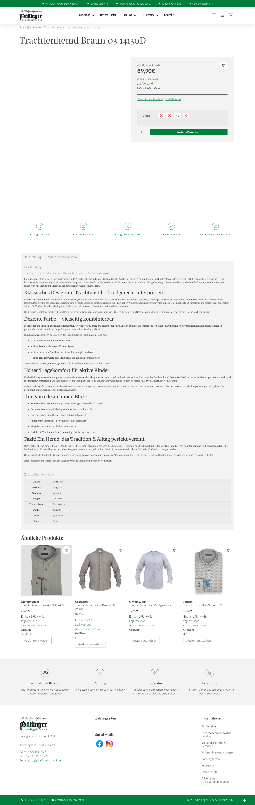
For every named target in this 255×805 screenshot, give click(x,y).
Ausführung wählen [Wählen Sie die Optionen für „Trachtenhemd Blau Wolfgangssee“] (144, 640)
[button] (223, 65)
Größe (146, 115)
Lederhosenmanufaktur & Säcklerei (217, 734)
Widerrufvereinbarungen (217, 752)
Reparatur (155, 683)
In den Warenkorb (188, 132)
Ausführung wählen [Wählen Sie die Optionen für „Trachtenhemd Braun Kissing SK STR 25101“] (90, 644)
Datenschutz (209, 772)
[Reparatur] (155, 673)
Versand (147, 83)
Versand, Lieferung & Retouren (214, 744)
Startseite (25, 27)
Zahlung (100, 683)
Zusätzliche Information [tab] (62, 257)
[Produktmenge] (142, 132)
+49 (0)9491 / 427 (35, 751)
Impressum (208, 765)
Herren (37, 27)
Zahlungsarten (210, 759)
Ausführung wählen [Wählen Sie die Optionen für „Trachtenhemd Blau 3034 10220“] (198, 640)
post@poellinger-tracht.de (44, 760)
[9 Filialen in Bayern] (45, 673)
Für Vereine (208, 726)
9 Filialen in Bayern (45, 683)
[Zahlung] (100, 673)
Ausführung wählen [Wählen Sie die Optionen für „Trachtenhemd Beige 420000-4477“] (36, 640)
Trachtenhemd (53, 27)
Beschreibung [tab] (32, 257)
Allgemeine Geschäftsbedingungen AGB (215, 782)
